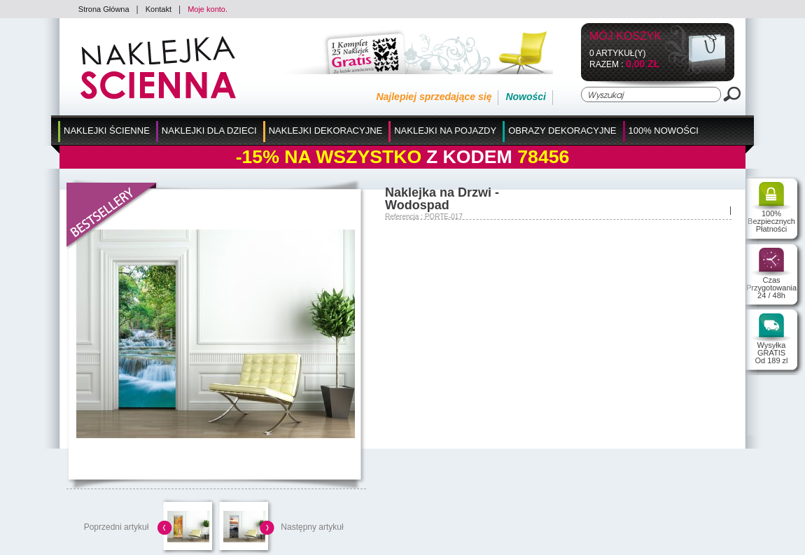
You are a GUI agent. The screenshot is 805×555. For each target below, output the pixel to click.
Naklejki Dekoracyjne (326, 130)
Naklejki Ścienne (107, 130)
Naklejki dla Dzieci (209, 130)
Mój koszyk (625, 36)
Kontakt (159, 9)
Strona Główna (104, 9)
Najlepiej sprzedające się (433, 96)
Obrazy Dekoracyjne (562, 130)
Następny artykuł (312, 527)
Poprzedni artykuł (116, 527)
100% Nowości (664, 130)
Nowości (525, 96)
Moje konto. (207, 9)
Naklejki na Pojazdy (445, 130)
